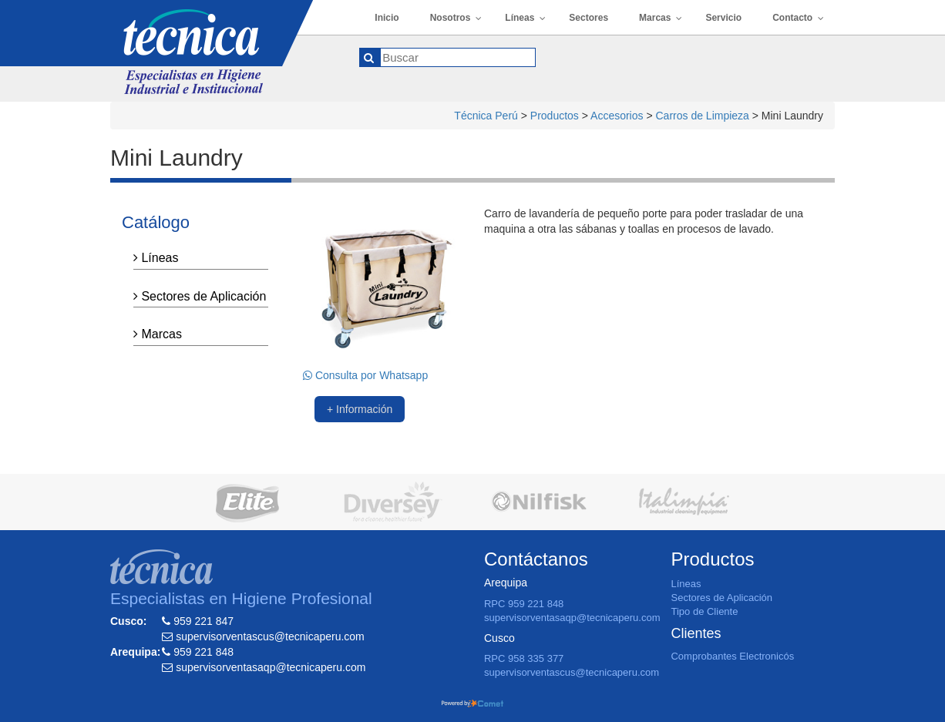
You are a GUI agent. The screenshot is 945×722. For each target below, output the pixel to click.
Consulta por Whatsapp (365, 375)
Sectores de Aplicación (199, 296)
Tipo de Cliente (704, 611)
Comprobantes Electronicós (732, 656)
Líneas (155, 257)
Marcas (157, 334)
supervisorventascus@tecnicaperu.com (571, 672)
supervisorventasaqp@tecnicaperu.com (572, 617)
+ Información (359, 409)
